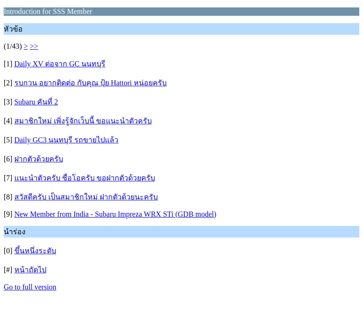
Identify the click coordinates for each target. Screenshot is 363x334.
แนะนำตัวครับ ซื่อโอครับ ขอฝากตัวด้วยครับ (84, 178)
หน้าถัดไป (30, 270)
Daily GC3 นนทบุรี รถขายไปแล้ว (66, 140)
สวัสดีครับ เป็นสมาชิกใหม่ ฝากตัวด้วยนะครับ (86, 197)
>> (34, 46)
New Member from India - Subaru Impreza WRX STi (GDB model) (115, 214)
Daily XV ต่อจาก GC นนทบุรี (60, 64)
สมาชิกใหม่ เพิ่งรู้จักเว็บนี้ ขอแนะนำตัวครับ (83, 121)
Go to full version (30, 287)
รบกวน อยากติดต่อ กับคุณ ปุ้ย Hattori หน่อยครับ (90, 83)
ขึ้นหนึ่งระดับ (35, 251)
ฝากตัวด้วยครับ (38, 159)
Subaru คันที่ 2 (36, 102)
